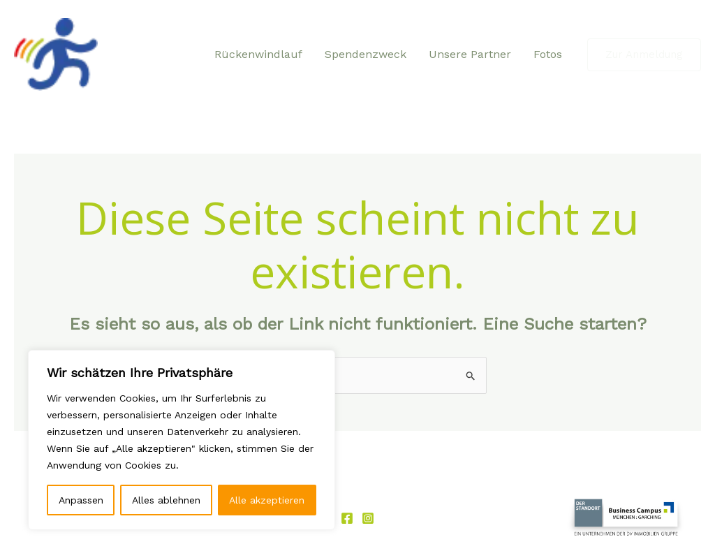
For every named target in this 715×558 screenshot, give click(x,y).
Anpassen (81, 500)
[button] (644, 54)
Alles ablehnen (166, 500)
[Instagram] (368, 518)
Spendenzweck (365, 54)
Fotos (547, 54)
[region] (181, 440)
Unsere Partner (470, 54)
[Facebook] (347, 518)
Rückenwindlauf (258, 54)
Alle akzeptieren (266, 500)
